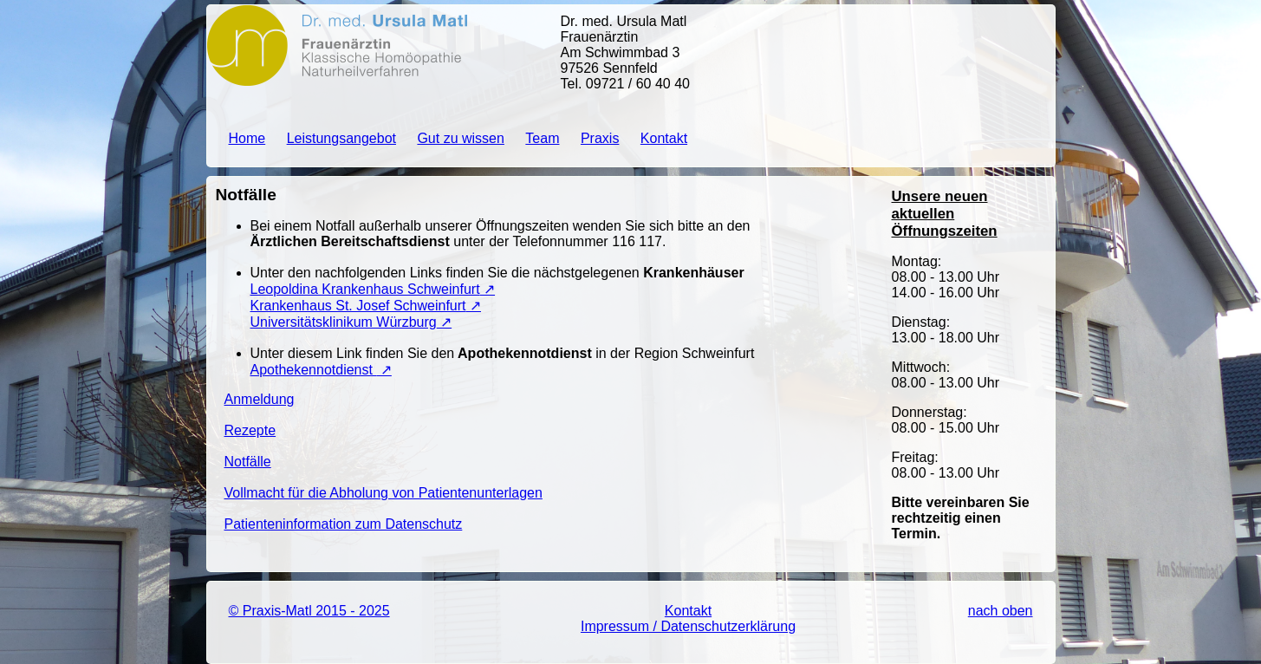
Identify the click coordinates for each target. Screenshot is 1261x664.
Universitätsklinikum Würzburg (343, 322)
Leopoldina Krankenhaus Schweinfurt (365, 289)
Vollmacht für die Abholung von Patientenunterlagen (383, 492)
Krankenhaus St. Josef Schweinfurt (358, 305)
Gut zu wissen (460, 138)
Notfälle (247, 461)
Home (247, 138)
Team (542, 138)
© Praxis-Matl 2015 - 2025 (309, 610)
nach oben (1000, 610)
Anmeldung (259, 399)
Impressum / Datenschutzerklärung (688, 626)
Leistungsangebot (341, 138)
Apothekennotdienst (313, 369)
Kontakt (663, 138)
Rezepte (250, 430)
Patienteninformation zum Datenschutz (343, 524)
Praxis (600, 138)
